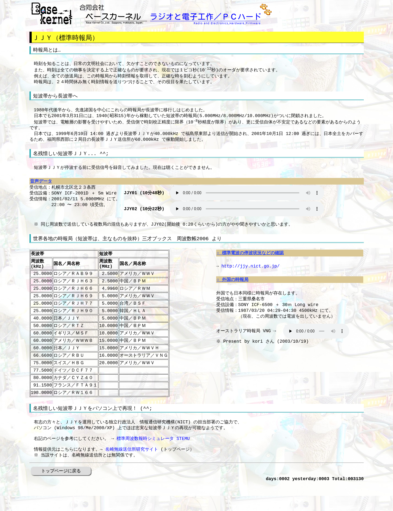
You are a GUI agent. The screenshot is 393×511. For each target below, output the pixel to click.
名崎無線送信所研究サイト (131, 474)
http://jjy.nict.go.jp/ (250, 276)
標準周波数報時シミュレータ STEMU (153, 462)
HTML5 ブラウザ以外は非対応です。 (247, 200)
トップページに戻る (61, 497)
